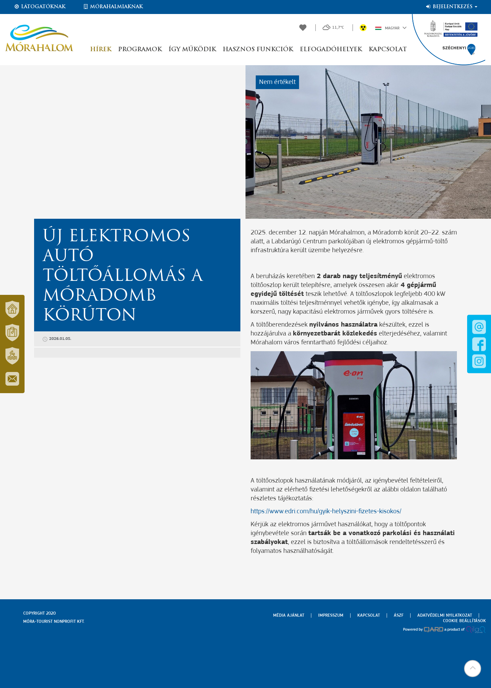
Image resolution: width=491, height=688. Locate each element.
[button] (472, 669)
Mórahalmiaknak (113, 7)
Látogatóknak (39, 7)
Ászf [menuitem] (398, 615)
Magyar (391, 27)
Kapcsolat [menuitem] (368, 615)
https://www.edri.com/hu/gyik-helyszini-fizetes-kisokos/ (326, 511)
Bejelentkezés (451, 7)
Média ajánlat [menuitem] (288, 615)
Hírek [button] (100, 50)
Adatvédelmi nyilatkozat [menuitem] (444, 615)
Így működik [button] (192, 50)
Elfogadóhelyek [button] (331, 50)
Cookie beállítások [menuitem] (464, 621)
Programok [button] (140, 50)
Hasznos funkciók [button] (258, 50)
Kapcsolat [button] (388, 50)
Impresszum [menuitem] (330, 615)
